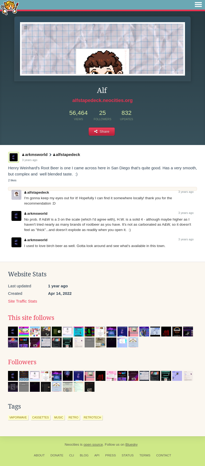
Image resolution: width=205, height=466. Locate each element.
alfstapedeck (66, 154)
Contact (163, 455)
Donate (56, 455)
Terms (144, 455)
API (96, 455)
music (58, 417)
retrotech (92, 417)
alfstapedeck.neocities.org (102, 100)
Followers (22, 362)
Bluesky (131, 444)
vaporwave (18, 417)
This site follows (31, 317)
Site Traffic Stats (22, 301)
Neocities (72, 444)
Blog (84, 455)
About (39, 455)
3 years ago (29, 160)
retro (73, 417)
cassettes (40, 417)
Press (110, 455)
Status (128, 455)
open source (93, 444)
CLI (71, 455)
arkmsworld (35, 154)
